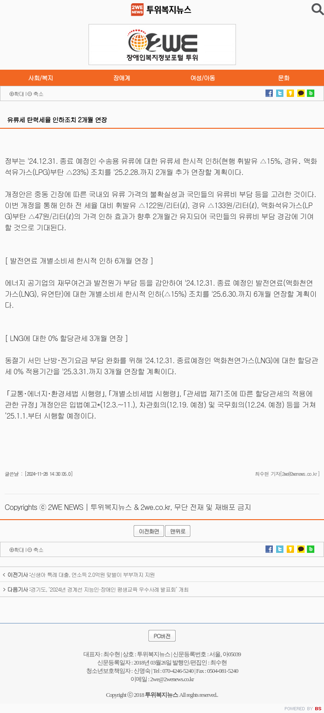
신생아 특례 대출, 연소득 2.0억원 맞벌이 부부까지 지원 (78, 574)
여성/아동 (202, 77)
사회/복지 (40, 77)
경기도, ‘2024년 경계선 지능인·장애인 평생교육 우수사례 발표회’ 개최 (95, 589)
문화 (283, 77)
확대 (19, 93)
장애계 (121, 77)
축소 (38, 93)
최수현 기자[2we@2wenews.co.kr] (287, 473)
